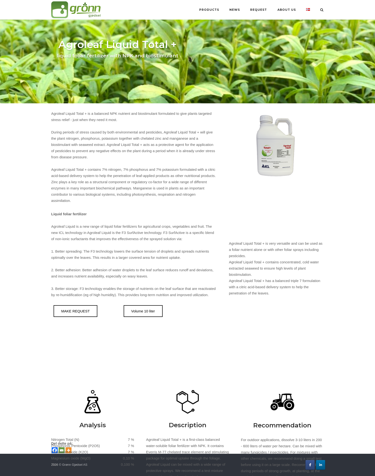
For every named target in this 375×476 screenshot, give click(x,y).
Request (258, 9)
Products (209, 9)
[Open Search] (322, 10)
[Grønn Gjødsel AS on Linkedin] (320, 465)
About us (286, 9)
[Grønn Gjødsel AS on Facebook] (310, 465)
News (234, 9)
